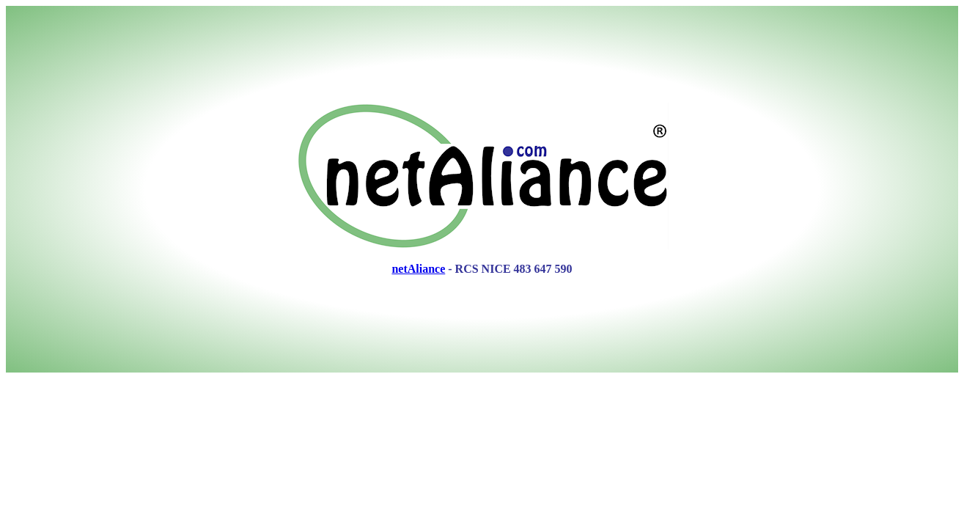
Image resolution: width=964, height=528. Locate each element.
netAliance (418, 269)
